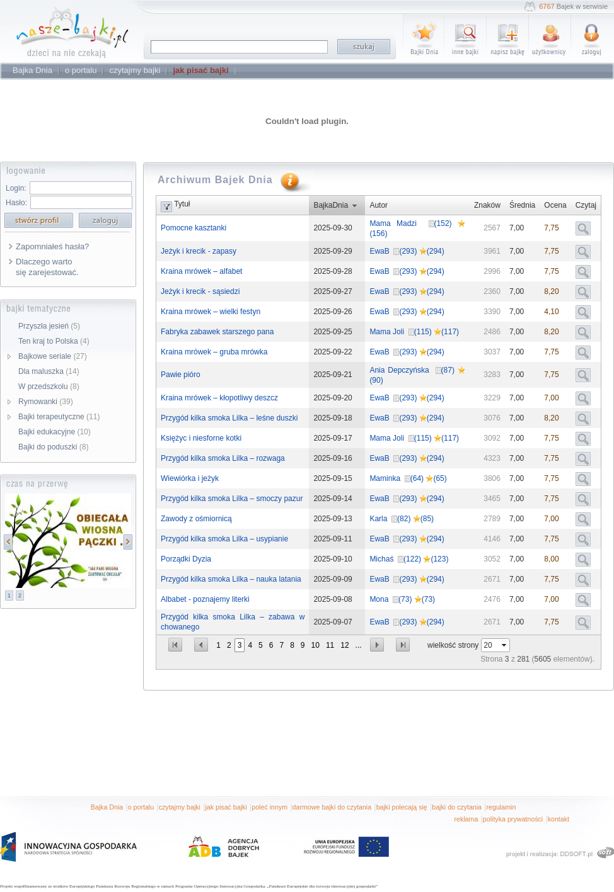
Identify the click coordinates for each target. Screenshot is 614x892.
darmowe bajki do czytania (332, 807)
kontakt (558, 819)
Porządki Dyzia (186, 559)
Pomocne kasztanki (193, 227)
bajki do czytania (457, 807)
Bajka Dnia (107, 807)
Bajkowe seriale (52, 356)
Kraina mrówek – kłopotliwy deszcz (219, 397)
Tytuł (182, 204)
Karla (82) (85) (401, 518)
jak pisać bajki (225, 807)
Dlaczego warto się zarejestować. (47, 267)
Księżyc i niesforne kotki (201, 438)
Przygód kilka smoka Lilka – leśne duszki (229, 418)
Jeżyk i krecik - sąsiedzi (200, 291)
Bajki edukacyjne (54, 431)
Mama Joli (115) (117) (414, 331)
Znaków (487, 205)
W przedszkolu (48, 386)
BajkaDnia (330, 205)
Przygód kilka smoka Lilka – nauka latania (231, 579)
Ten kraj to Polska (54, 341)
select (505, 645)
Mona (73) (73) (402, 599)
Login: (16, 188)
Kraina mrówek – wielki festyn (210, 311)
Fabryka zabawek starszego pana (217, 331)
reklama (466, 819)
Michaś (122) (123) (408, 559)
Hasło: (16, 202)
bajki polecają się (401, 807)
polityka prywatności (513, 819)
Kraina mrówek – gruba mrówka (214, 351)
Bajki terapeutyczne (59, 416)
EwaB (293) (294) (406, 251)
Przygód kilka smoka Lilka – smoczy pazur (232, 498)
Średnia (522, 205)
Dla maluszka (48, 371)
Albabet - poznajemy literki (205, 599)
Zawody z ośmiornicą (196, 518)
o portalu (141, 807)
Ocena (555, 205)
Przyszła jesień (49, 326)
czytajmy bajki (179, 807)
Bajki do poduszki (53, 447)
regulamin (501, 807)
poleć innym (269, 807)
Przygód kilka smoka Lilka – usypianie (224, 538)
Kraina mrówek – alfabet (201, 271)
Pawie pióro (180, 374)
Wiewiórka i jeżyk (190, 478)
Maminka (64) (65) (407, 478)
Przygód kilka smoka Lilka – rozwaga (223, 458)
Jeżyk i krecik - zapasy (198, 251)
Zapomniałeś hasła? (52, 246)
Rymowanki (45, 401)
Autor (378, 205)
